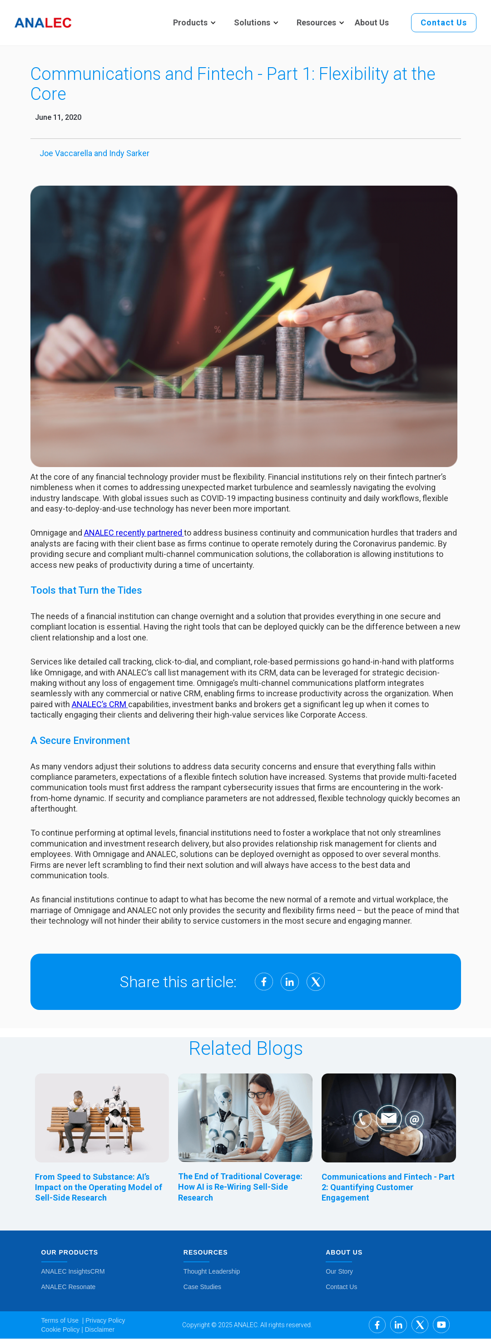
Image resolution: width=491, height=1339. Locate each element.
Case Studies (202, 1286)
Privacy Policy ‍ (104, 1320)
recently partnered (150, 532)
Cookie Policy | (62, 1329)
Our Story (339, 1271)
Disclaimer (98, 1329)
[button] (190, 22)
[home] (43, 23)
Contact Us (341, 1286)
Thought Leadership (212, 1271)
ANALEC (100, 532)
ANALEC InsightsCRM (73, 1271)
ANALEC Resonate (68, 1286)
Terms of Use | (62, 1320)
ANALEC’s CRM (100, 704)
